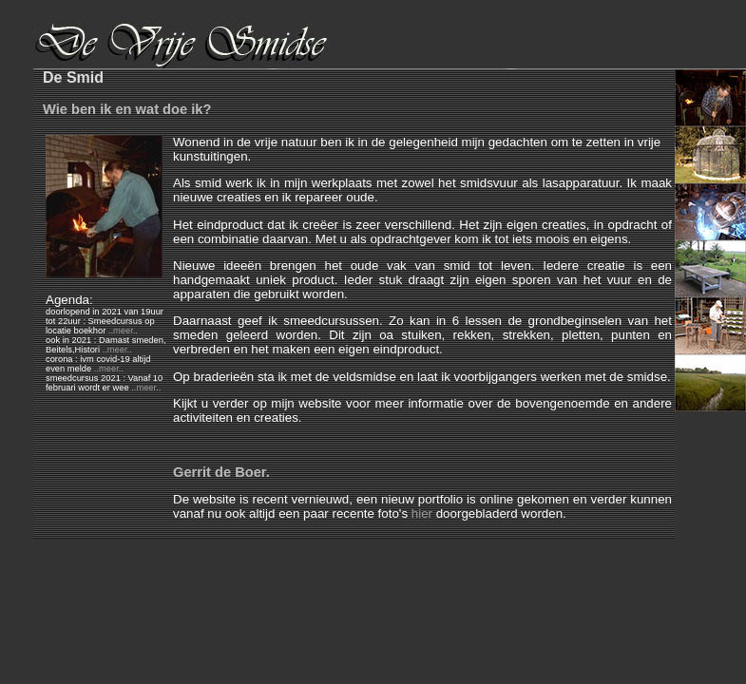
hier (421, 513)
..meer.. (123, 330)
